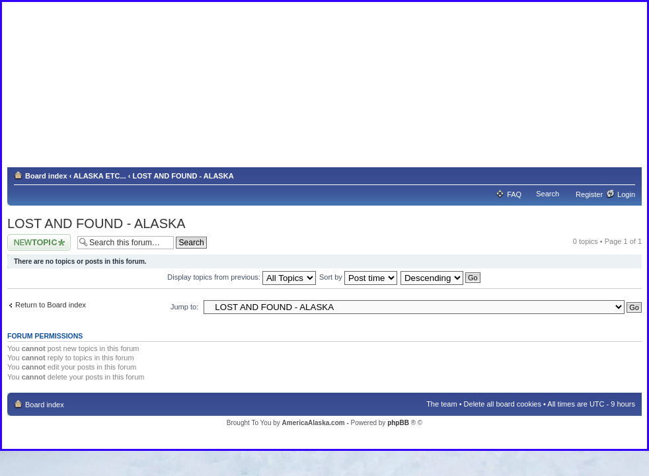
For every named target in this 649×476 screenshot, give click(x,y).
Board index (46, 176)
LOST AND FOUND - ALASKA (182, 176)
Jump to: (184, 307)
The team (441, 404)
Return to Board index (50, 305)
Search (547, 194)
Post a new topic (39, 242)
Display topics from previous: (241, 277)
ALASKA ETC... (99, 176)
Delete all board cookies (502, 404)
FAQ (514, 194)
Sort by (358, 277)
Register (589, 194)
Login (626, 194)
